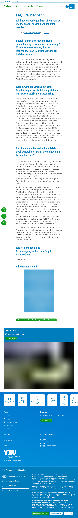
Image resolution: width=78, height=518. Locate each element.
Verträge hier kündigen (63, 400)
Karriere (5, 445)
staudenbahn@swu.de (32, 33)
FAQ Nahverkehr (22, 400)
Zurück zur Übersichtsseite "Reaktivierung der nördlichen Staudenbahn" (36, 320)
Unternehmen (19, 6)
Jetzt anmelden (46, 420)
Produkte (7, 6)
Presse (5, 443)
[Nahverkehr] (3, 209)
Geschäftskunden (16, 1)
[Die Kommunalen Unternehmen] (12, 455)
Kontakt (46, 33)
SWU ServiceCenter (44, 438)
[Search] (56, 6)
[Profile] (67, 6)
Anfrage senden (11, 338)
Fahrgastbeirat (9, 400)
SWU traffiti (42, 443)
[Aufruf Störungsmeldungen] (3, 222)
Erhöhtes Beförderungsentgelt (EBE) (37, 400)
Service (31, 6)
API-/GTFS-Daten (52, 400)
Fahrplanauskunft (8, 440)
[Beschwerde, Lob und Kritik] (3, 216)
